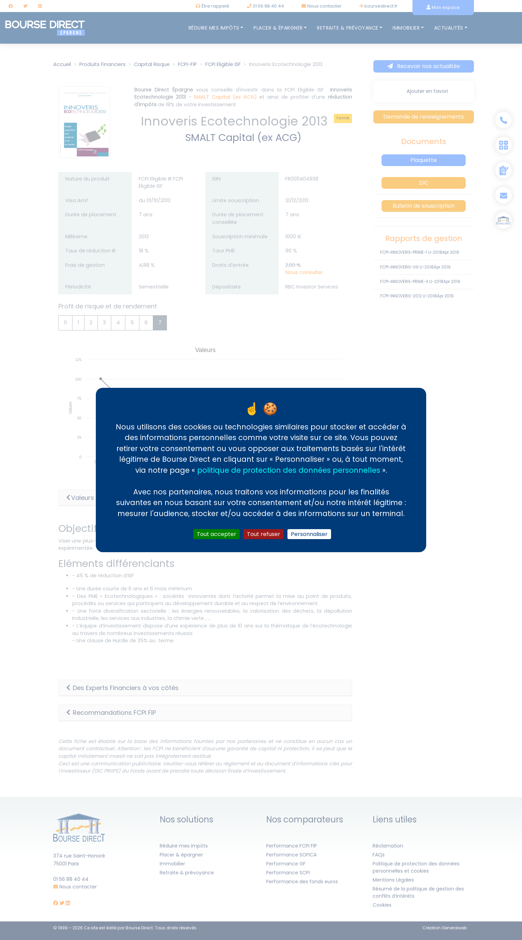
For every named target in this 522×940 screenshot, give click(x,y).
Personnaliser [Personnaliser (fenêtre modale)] (309, 534)
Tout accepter (216, 534)
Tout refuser (263, 534)
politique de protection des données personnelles (288, 470)
